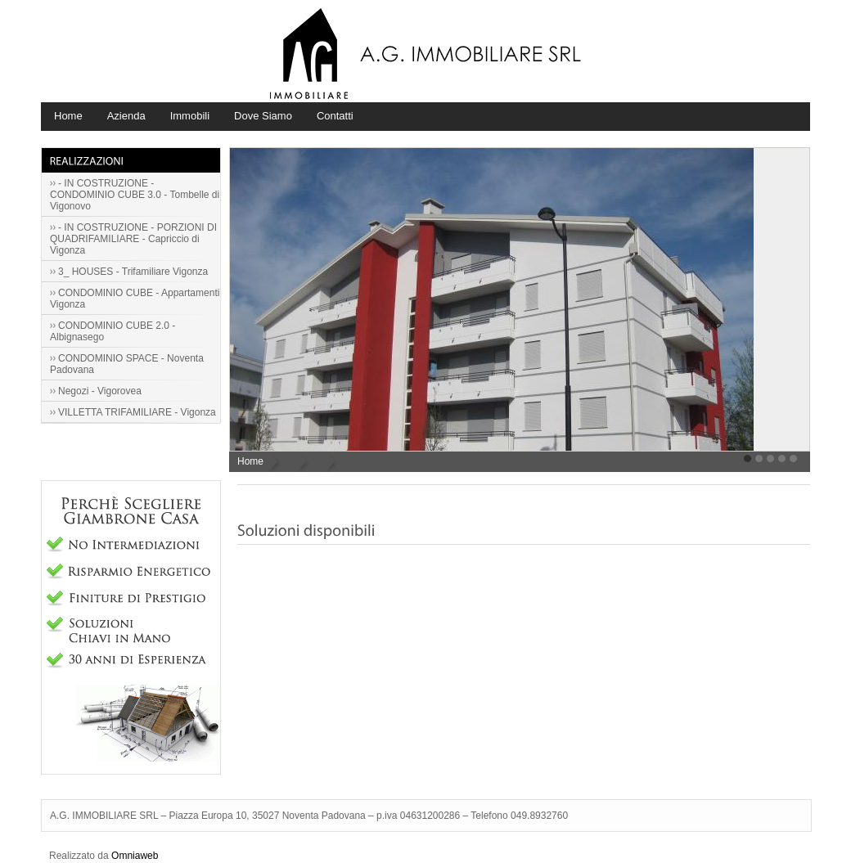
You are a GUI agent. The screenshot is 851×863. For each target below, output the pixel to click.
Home (68, 116)
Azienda (126, 116)
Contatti (335, 116)
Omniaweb (134, 855)
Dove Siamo (263, 116)
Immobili (189, 116)
